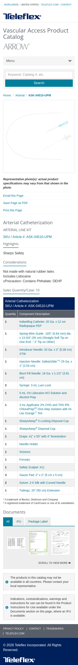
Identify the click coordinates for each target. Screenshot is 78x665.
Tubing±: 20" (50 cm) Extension (39, 490)
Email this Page (13, 195)
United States (30, 4)
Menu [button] (39, 61)
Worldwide (11, 4)
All (8, 521)
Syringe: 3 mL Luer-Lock (35, 385)
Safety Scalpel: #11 (32, 467)
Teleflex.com (49, 4)
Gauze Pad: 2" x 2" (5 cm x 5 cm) (40, 475)
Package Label (38, 521)
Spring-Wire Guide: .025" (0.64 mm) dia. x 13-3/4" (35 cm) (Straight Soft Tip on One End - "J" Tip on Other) (45, 338)
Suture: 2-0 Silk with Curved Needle (42, 482)
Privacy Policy (13, 628)
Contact (66, 4)
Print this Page (12, 210)
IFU (19, 521)
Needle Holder (28, 444)
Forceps (24, 459)
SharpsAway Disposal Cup (37, 428)
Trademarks (54, 628)
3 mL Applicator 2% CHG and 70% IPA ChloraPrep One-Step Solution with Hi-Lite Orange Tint (45, 409)
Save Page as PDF (15, 203)
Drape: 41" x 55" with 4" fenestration (42, 436)
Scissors (24, 451)
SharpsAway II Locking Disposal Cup (44, 421)
